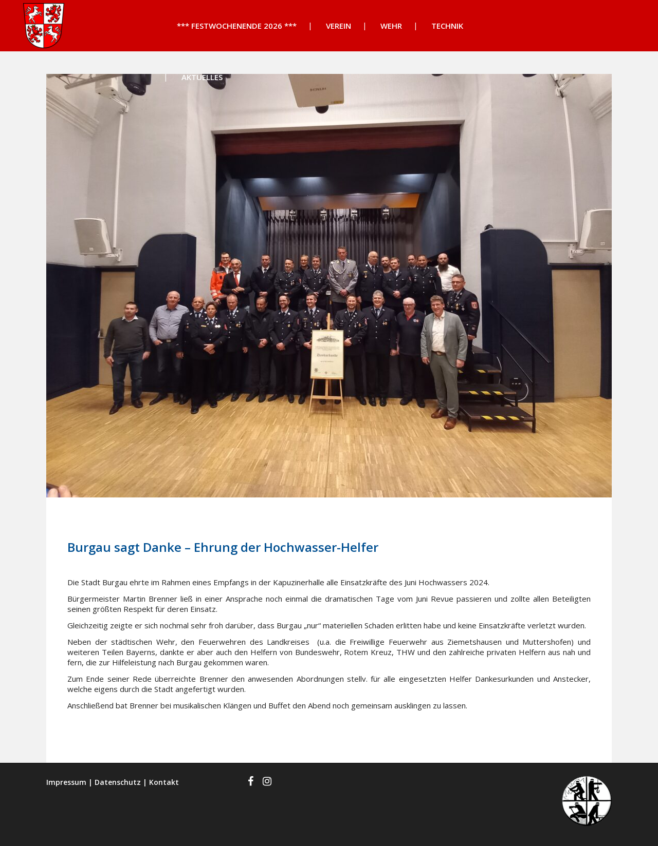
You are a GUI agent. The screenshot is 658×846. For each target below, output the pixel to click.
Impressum (66, 782)
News (160, 519)
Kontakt (164, 782)
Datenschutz (118, 782)
